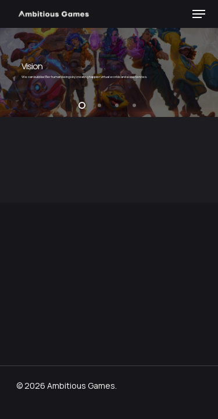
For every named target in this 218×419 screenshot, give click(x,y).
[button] (198, 14)
